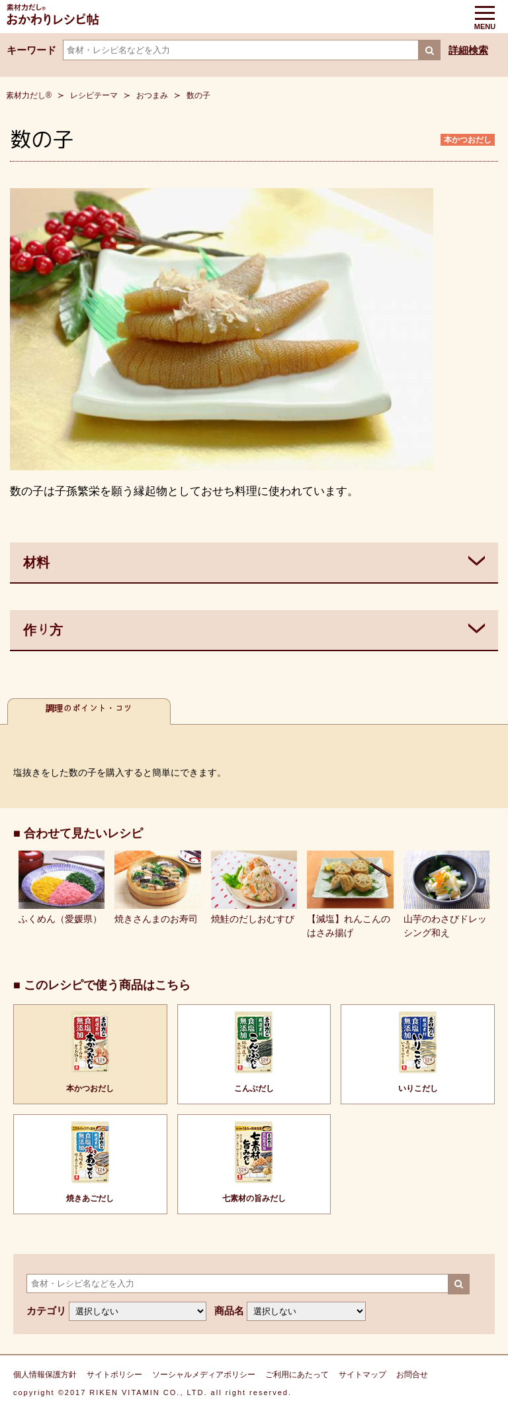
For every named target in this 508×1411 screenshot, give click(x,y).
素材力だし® (29, 95)
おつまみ (152, 95)
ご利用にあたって (297, 1374)
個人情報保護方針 (45, 1374)
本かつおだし (467, 139)
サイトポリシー (114, 1374)
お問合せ (412, 1374)
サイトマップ (362, 1374)
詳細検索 (468, 50)
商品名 (229, 1310)
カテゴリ (46, 1310)
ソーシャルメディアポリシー (203, 1374)
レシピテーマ (94, 95)
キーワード (31, 50)
